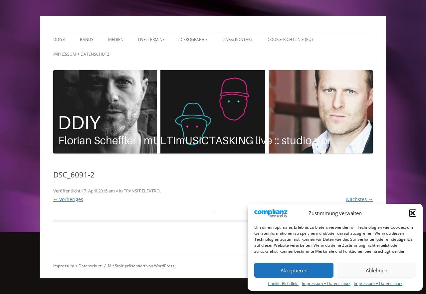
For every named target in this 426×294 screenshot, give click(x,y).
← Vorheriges (68, 199)
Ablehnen (376, 270)
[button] (412, 213)
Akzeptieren (294, 270)
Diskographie (193, 39)
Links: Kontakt (237, 39)
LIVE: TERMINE (151, 39)
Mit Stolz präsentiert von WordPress (141, 266)
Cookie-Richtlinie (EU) (290, 39)
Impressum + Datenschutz (326, 283)
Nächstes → (359, 199)
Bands (87, 39)
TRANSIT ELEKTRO (142, 191)
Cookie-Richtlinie (283, 283)
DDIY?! (59, 39)
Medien (115, 39)
